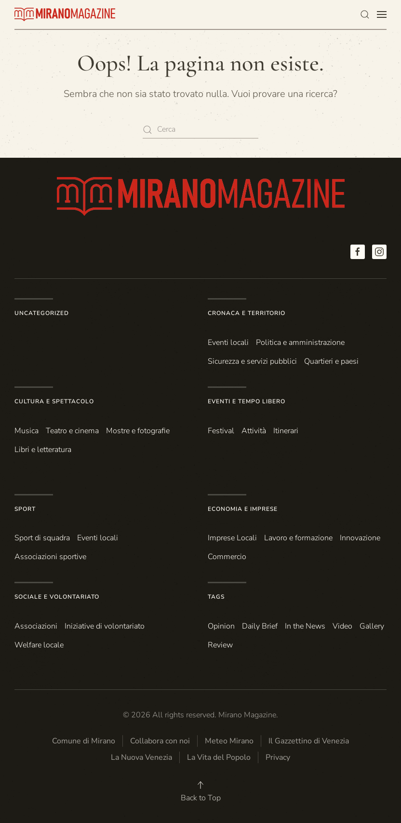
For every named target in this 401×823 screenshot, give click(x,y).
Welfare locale (39, 645)
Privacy (278, 757)
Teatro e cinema (72, 430)
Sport (25, 509)
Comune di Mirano (83, 741)
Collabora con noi (160, 741)
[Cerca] (200, 129)
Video (342, 626)
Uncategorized (41, 313)
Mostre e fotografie (138, 430)
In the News (305, 626)
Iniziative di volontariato (105, 626)
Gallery (372, 626)
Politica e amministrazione (300, 342)
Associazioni (35, 626)
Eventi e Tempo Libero (246, 401)
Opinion (221, 626)
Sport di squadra (42, 538)
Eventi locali (228, 342)
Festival (221, 430)
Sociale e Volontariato (56, 597)
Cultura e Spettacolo (54, 401)
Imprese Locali (232, 538)
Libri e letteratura (42, 449)
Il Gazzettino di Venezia (308, 741)
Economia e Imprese (243, 509)
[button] (365, 14)
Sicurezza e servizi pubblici (252, 361)
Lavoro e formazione (298, 538)
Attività (253, 430)
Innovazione (360, 538)
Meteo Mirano (229, 741)
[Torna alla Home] (65, 14)
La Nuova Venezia (141, 757)
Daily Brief (260, 626)
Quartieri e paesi (331, 361)
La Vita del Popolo (219, 757)
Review (220, 645)
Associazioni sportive (50, 556)
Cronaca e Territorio (246, 313)
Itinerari (285, 430)
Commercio (227, 556)
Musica (26, 430)
